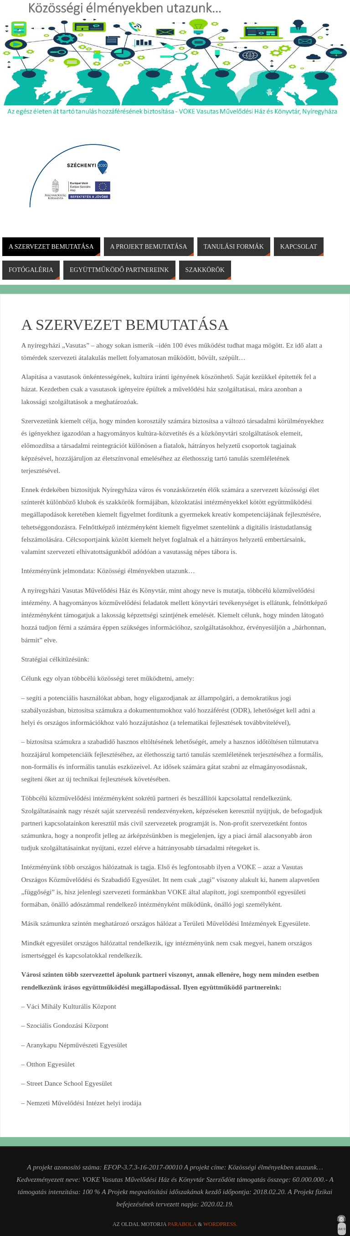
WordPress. (220, 1224)
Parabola (182, 1224)
